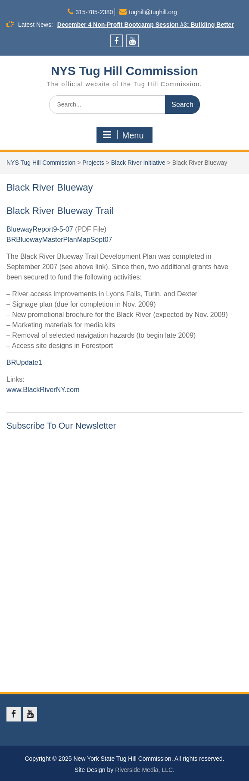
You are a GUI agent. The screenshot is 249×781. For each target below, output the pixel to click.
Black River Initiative (138, 162)
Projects (93, 162)
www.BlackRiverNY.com (43, 389)
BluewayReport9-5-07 (39, 229)
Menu (123, 135)
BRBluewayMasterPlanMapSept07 (59, 239)
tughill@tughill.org (153, 12)
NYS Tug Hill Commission (124, 71)
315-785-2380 (94, 12)
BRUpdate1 (24, 362)
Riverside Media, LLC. (144, 769)
